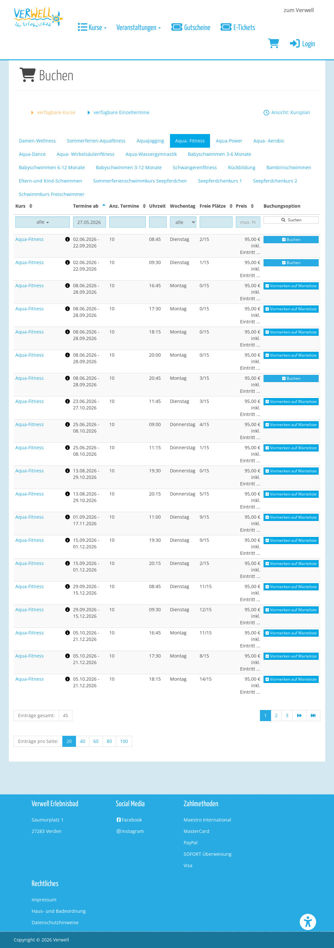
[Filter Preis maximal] (248, 222)
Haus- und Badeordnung (59, 911)
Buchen (291, 239)
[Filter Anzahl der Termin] (127, 222)
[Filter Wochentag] (183, 222)
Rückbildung (241, 167)
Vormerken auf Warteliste (291, 286)
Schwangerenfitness (195, 167)
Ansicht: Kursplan (286, 112)
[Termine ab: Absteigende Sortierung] (103, 206)
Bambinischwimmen (288, 167)
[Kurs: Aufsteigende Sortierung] (30, 206)
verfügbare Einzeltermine (117, 112)
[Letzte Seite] (313, 715)
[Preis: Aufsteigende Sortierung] (252, 206)
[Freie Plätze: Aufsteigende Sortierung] (231, 206)
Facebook (129, 820)
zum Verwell (299, 10)
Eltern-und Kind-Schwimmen (50, 181)
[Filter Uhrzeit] (157, 222)
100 (124, 741)
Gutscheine (190, 28)
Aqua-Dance (32, 154)
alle (43, 222)
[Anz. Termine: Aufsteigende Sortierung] (144, 206)
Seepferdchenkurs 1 (220, 181)
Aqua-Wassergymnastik (151, 154)
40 (82, 741)
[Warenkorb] (273, 44)
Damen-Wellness (37, 141)
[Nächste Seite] (299, 715)
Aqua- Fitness (190, 141)
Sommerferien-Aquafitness (96, 141)
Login (302, 44)
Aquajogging (150, 141)
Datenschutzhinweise (55, 922)
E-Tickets (237, 28)
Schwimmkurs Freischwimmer (51, 194)
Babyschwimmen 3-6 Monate (219, 154)
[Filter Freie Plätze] (216, 222)
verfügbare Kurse (52, 112)
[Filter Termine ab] (89, 222)
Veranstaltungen (138, 28)
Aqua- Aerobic (268, 141)
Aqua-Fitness (29, 239)
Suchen (291, 220)
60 (96, 741)
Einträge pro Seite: (38, 741)
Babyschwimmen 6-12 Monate (52, 167)
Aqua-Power (229, 141)
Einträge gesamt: (36, 715)
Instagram (130, 831)
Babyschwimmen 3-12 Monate (129, 167)
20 (69, 741)
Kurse (92, 28)
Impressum (44, 899)
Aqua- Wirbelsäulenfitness (85, 154)
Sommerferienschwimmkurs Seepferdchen (140, 181)
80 (109, 741)
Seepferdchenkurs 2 (275, 181)
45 (65, 715)
